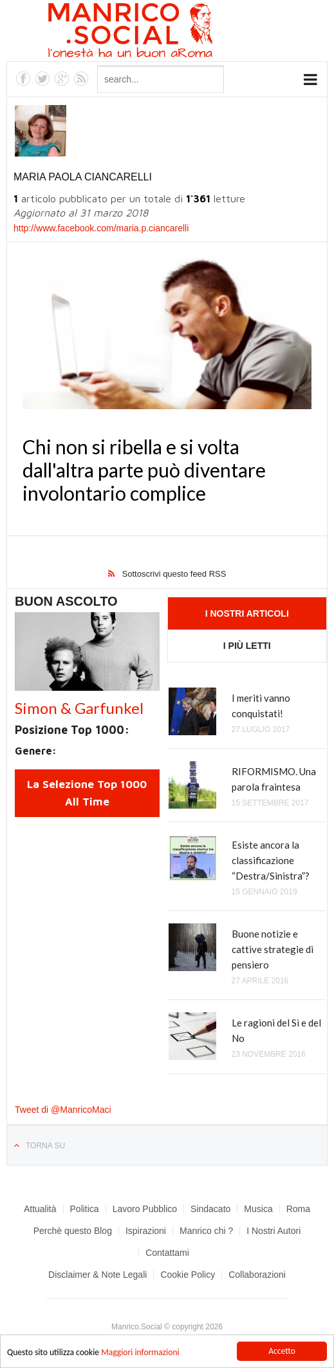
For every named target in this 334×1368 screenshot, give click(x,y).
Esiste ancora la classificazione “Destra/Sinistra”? (271, 860)
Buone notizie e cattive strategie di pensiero (272, 949)
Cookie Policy (187, 1274)
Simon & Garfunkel (79, 707)
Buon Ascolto (66, 601)
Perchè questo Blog (72, 1231)
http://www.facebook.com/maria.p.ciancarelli (101, 228)
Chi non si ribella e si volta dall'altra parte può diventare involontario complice (144, 470)
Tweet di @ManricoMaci (63, 1109)
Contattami (167, 1253)
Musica (258, 1209)
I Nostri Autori (273, 1231)
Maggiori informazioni (140, 1352)
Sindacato (210, 1209)
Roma (298, 1209)
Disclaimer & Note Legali (97, 1274)
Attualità (40, 1209)
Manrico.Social (159, 32)
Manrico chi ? (206, 1231)
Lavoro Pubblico (145, 1209)
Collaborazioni (257, 1274)
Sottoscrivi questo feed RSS (174, 574)
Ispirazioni (145, 1231)
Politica (84, 1209)
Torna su (45, 1145)
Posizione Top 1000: (72, 730)
